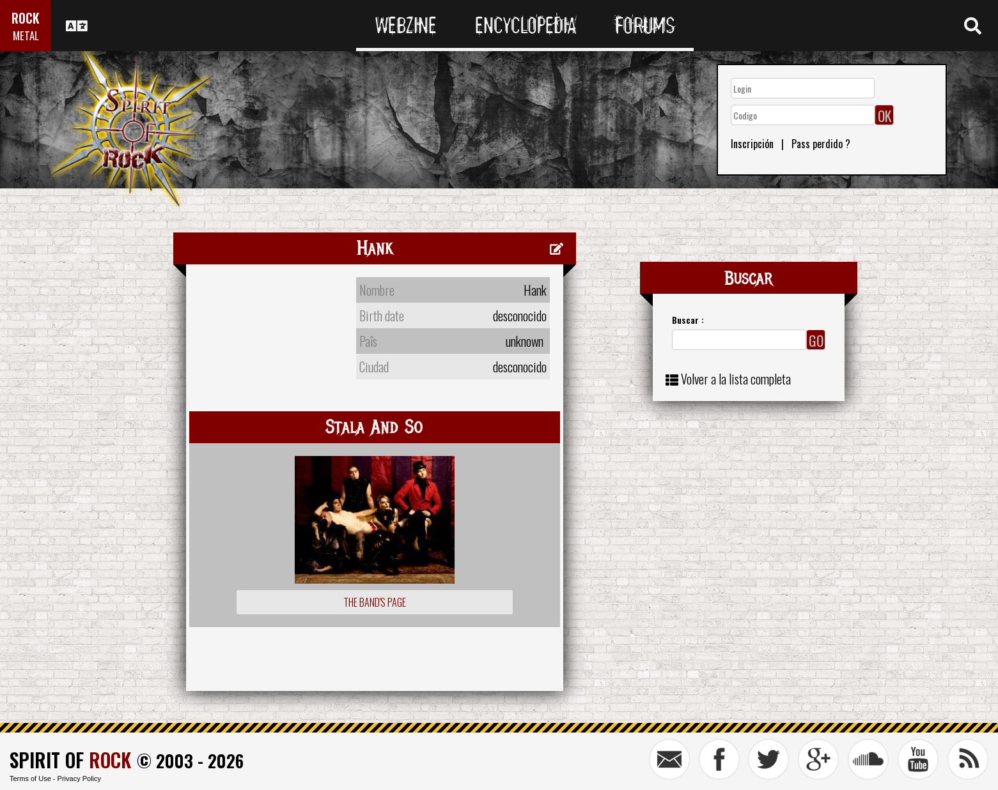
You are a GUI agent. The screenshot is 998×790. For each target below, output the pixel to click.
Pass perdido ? (820, 143)
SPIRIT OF (70, 759)
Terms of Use (30, 778)
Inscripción (752, 143)
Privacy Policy (79, 778)
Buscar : (688, 319)
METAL (26, 35)
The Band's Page (374, 602)
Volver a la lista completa (736, 378)
